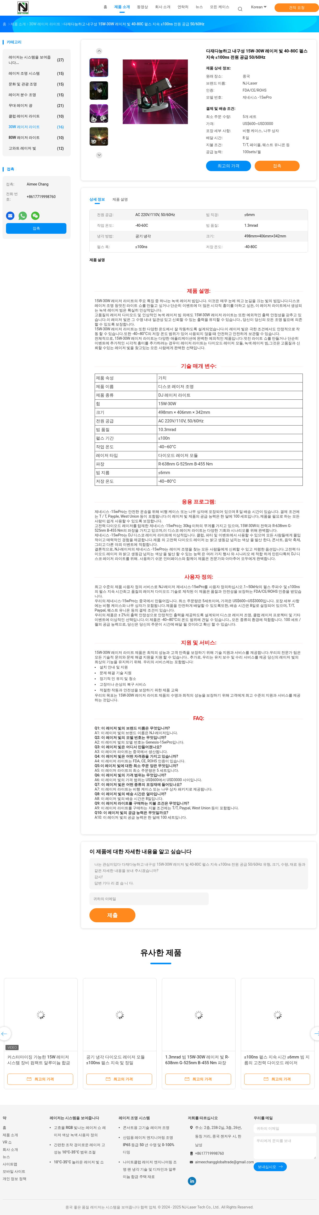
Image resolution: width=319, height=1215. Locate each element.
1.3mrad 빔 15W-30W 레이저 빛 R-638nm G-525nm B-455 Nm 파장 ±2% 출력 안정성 (197, 1063)
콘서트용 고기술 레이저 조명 (146, 1128)
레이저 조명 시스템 (36, 73)
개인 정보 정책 (14, 1179)
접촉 (36, 228)
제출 (112, 915)
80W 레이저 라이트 (36, 137)
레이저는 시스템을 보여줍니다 (74, 1118)
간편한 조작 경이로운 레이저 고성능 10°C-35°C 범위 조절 (79, 1148)
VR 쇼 (7, 1142)
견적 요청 (296, 7)
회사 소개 (10, 1149)
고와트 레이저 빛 (36, 148)
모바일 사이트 (14, 1171)
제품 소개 (10, 1135)
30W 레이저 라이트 (36, 127)
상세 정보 (97, 199)
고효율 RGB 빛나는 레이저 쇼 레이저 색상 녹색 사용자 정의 (80, 1131)
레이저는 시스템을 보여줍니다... (36, 60)
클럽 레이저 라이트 (36, 116)
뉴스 (6, 1157)
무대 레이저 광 (36, 105)
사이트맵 (10, 1164)
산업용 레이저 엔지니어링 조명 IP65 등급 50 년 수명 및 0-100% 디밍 (148, 1144)
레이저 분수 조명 (36, 95)
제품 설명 (120, 199)
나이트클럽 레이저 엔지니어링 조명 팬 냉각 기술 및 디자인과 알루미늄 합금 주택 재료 (150, 1169)
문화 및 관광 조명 (36, 84)
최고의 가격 (229, 165)
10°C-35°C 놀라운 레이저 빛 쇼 (79, 1162)
